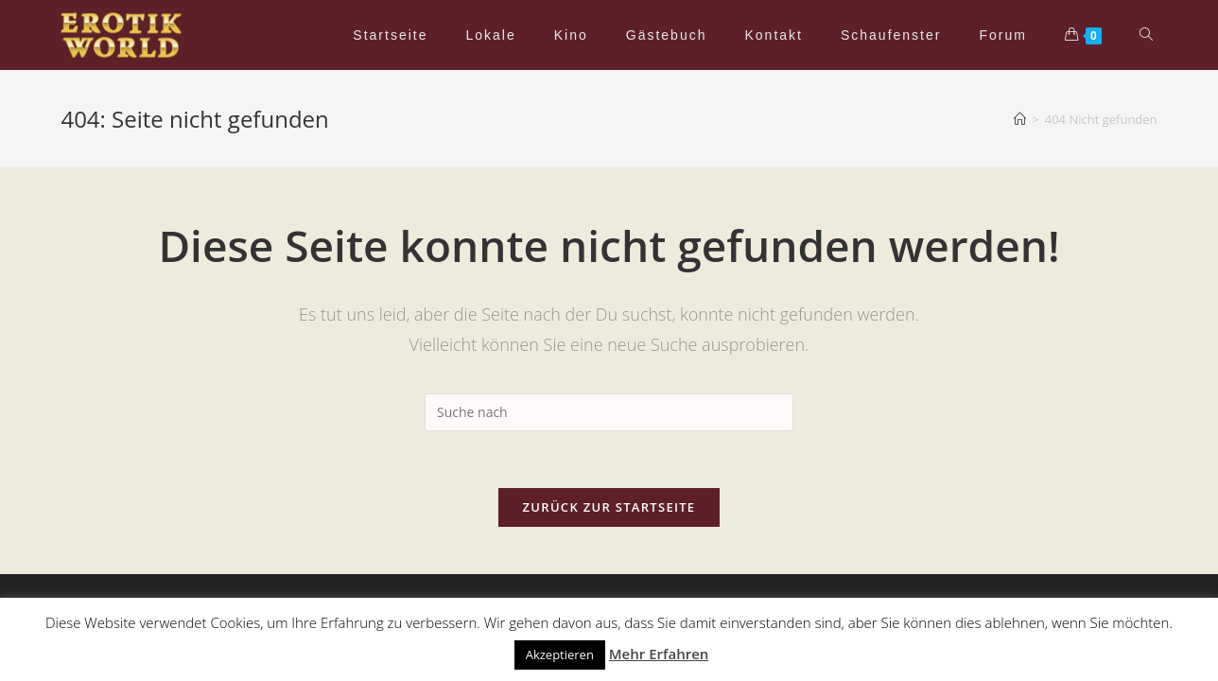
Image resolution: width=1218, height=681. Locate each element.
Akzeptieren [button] (560, 654)
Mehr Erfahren (659, 653)
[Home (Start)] (1020, 119)
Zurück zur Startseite (609, 506)
